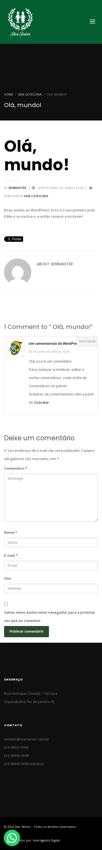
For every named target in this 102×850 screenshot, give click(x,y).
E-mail (11, 555)
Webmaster (17, 188)
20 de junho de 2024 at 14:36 (49, 351)
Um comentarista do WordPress (54, 343)
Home (8, 94)
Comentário (15, 468)
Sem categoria (30, 94)
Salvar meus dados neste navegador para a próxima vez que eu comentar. (49, 616)
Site (7, 578)
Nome (10, 532)
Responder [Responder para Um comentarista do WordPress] (87, 341)
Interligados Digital (46, 840)
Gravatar (41, 402)
